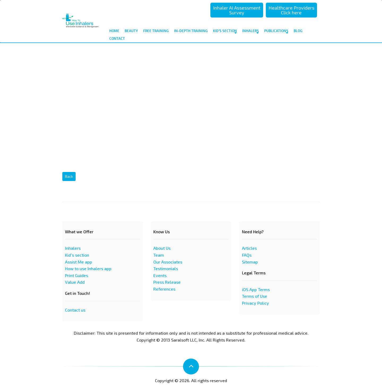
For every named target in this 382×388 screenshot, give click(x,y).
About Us (162, 248)
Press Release (167, 281)
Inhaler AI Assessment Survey (237, 10)
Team (158, 254)
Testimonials (165, 268)
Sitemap (250, 261)
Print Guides (76, 275)
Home (114, 31)
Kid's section (77, 254)
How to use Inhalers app (88, 268)
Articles (249, 248)
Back (69, 176)
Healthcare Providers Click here (291, 10)
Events (160, 275)
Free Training (156, 31)
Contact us (75, 309)
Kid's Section (225, 32)
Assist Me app (78, 261)
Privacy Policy (255, 302)
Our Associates (167, 261)
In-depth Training (191, 31)
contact (117, 38)
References (164, 288)
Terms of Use (254, 296)
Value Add (75, 281)
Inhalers (250, 32)
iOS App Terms (256, 289)
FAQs (246, 254)
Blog (298, 31)
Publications (276, 32)
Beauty (131, 31)
